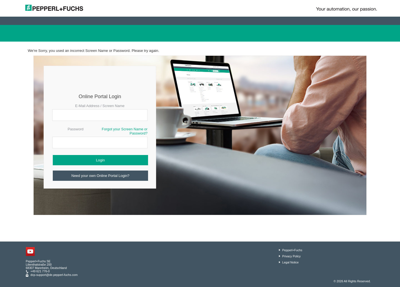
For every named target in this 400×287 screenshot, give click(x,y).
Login (100, 160)
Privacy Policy (291, 256)
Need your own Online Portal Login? (100, 176)
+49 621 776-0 (40, 271)
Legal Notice (290, 262)
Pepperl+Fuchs (292, 250)
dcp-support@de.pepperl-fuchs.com (54, 274)
